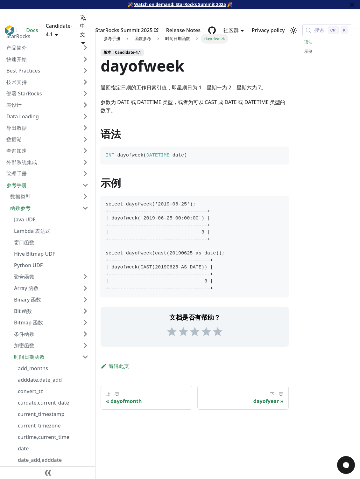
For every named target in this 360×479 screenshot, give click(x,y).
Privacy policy (268, 30)
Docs (32, 30)
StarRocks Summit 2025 (127, 30)
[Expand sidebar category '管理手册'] (85, 174)
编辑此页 (115, 366)
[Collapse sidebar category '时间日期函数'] (85, 357)
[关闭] (352, 4)
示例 (308, 51)
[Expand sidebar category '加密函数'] (85, 345)
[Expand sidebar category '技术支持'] (85, 82)
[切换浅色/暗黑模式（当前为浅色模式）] (293, 30)
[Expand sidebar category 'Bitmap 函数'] (85, 322)
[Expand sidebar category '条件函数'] (85, 334)
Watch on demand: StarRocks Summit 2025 (180, 4)
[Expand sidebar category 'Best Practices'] (85, 71)
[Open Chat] (346, 465)
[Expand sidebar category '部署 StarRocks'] (85, 93)
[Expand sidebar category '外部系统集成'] (85, 162)
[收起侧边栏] (47, 472)
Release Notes (183, 30)
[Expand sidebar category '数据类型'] (85, 196)
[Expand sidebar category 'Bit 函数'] (85, 311)
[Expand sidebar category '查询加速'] (85, 151)
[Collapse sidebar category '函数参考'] (85, 208)
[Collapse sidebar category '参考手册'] (85, 185)
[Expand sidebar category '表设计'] (85, 105)
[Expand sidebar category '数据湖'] (85, 139)
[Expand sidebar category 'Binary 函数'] (85, 300)
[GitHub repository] (212, 30)
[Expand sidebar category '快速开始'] (85, 59)
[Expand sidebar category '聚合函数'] (85, 277)
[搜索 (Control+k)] (326, 30)
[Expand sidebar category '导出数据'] (85, 128)
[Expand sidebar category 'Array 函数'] (85, 288)
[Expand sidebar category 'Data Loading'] (85, 116)
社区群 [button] (231, 30)
